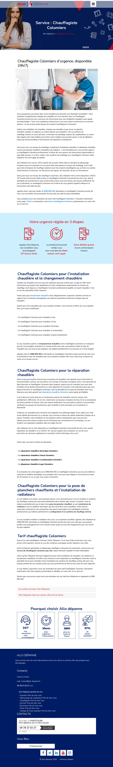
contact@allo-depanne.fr (30, 681)
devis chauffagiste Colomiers (60, 201)
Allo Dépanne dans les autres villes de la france (40, 595)
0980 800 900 (49, 191)
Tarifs (29, 201)
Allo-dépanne (48, 34)
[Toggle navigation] (93, 4)
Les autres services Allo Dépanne (34, 589)
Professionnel (36, 746)
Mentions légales (66, 759)
